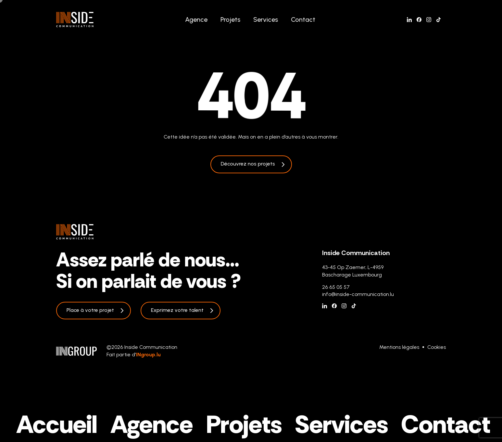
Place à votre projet (90, 310)
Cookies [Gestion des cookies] (436, 347)
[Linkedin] (409, 19)
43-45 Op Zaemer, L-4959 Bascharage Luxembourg (352, 270)
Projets (230, 19)
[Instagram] (428, 19)
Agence (196, 19)
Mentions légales (399, 347)
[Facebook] (419, 19)
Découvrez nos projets (248, 164)
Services (265, 19)
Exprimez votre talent (177, 310)
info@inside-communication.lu (358, 294)
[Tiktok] (438, 19)
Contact (303, 19)
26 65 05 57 (336, 287)
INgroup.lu (148, 354)
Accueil (56, 424)
